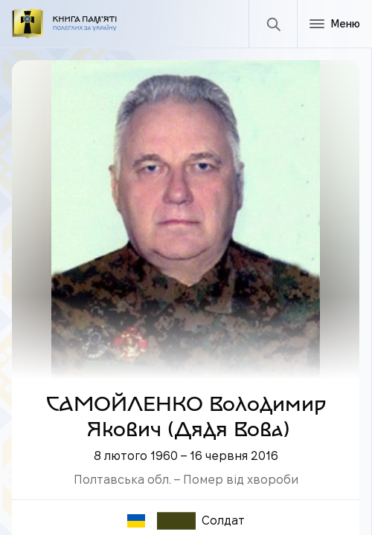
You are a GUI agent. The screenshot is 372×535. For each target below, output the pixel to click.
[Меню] (334, 24)
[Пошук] (272, 24)
